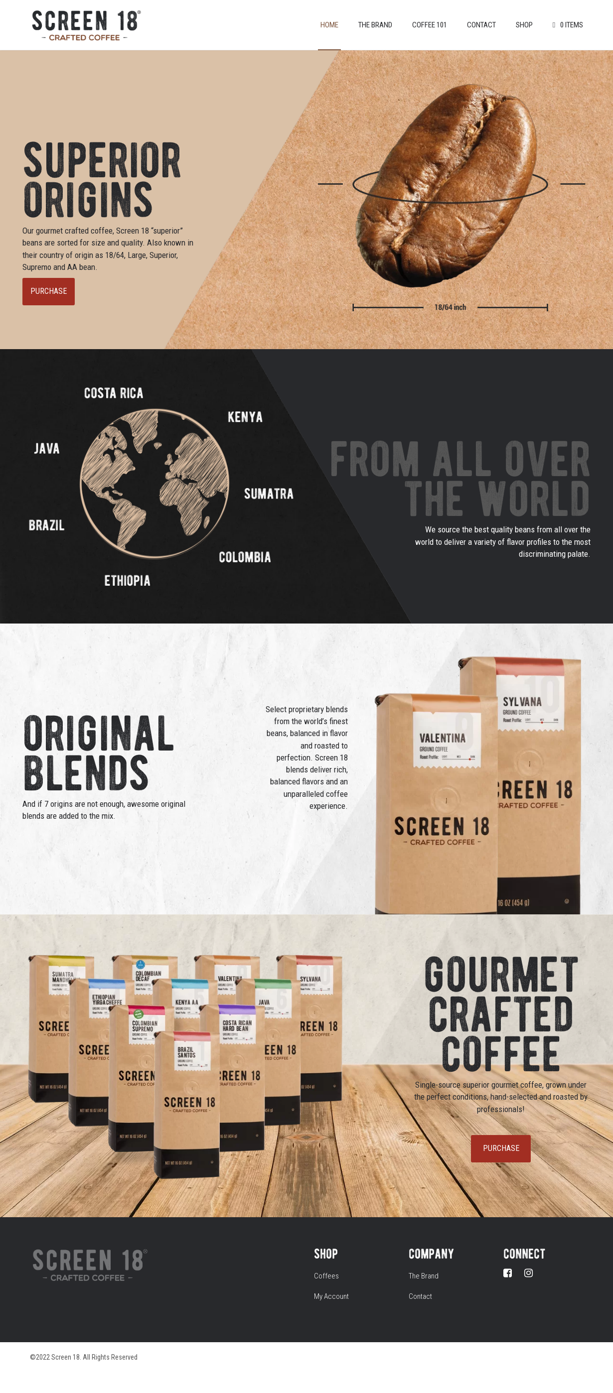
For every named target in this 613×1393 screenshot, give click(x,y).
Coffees (326, 1275)
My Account (331, 1296)
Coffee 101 (429, 24)
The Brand (375, 24)
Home (329, 24)
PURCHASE (48, 291)
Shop (524, 24)
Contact (481, 24)
